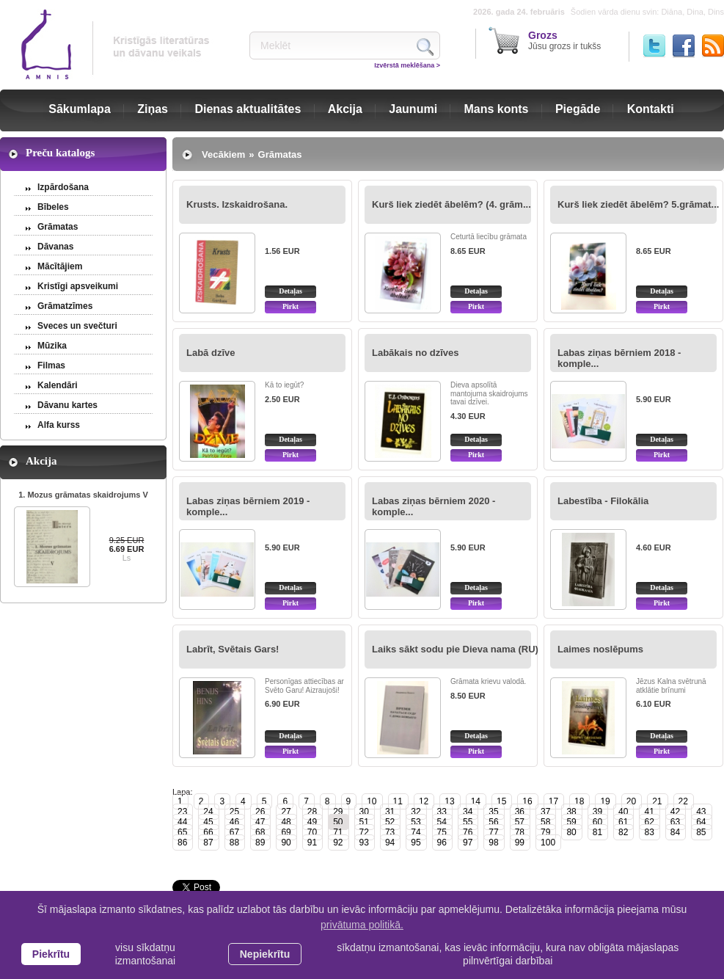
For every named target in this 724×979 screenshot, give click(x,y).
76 (467, 832)
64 (701, 822)
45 (208, 822)
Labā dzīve (210, 352)
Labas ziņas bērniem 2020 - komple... (433, 506)
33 (442, 812)
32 (415, 812)
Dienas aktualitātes (247, 109)
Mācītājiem (59, 266)
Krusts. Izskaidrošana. (237, 204)
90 (285, 842)
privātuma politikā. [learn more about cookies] (362, 925)
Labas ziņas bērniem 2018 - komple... (619, 358)
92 (338, 842)
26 (260, 812)
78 (519, 832)
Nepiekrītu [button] (265, 954)
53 (415, 822)
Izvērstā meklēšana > (407, 65)
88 (234, 842)
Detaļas (290, 291)
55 (467, 822)
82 (623, 832)
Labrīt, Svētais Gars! (232, 649)
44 (182, 822)
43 (701, 812)
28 (312, 812)
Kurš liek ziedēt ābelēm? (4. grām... (451, 204)
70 (312, 832)
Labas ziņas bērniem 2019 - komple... (248, 506)
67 (234, 832)
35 (493, 812)
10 (371, 801)
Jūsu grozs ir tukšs (564, 40)
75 (442, 832)
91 (312, 842)
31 (390, 812)
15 (501, 801)
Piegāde (577, 109)
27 (285, 812)
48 (285, 822)
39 (597, 812)
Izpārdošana (63, 187)
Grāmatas (57, 227)
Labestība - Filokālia (602, 500)
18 (579, 801)
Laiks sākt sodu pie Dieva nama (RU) (455, 649)
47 (260, 822)
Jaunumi (413, 109)
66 (208, 832)
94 (390, 842)
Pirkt (290, 306)
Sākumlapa (79, 109)
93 (364, 842)
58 (545, 822)
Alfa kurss (58, 425)
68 (260, 832)
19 (605, 801)
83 (649, 832)
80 (571, 832)
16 (527, 801)
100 (548, 842)
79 (545, 832)
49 (312, 822)
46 (234, 822)
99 (519, 842)
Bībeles (53, 207)
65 (182, 832)
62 (649, 822)
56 (493, 822)
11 (398, 801)
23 (182, 812)
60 (597, 822)
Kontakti (650, 109)
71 (338, 832)
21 (657, 801)
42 (675, 812)
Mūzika (52, 346)
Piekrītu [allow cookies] (51, 954)
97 (467, 842)
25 (234, 812)
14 (475, 801)
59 (571, 822)
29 (338, 812)
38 (571, 812)
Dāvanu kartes (67, 405)
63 (675, 822)
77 (493, 832)
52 (390, 822)
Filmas (51, 365)
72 (364, 832)
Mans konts (496, 109)
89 (260, 842)
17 (553, 801)
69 (285, 832)
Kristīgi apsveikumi (77, 286)
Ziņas (152, 109)
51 (364, 822)
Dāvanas (55, 246)
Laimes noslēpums (600, 649)
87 (208, 842)
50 (338, 822)
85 (701, 832)
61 (623, 822)
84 (675, 832)
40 (623, 812)
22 (683, 801)
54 (442, 822)
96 (442, 842)
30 (364, 812)
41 (649, 812)
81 (597, 832)
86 (182, 842)
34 (467, 812)
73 (390, 832)
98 (493, 842)
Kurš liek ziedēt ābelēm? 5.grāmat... (638, 204)
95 (415, 842)
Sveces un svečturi (77, 326)
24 (208, 812)
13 (449, 801)
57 (519, 822)
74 (415, 832)
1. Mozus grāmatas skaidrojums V (83, 494)
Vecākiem (223, 154)
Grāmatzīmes (64, 306)
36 (519, 812)
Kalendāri (57, 385)
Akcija (345, 109)
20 (631, 801)
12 (423, 801)
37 (545, 812)
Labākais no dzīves (415, 352)
